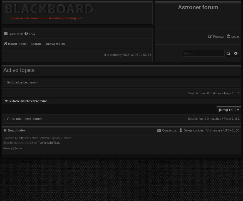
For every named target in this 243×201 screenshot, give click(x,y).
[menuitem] (232, 36)
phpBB (23, 138)
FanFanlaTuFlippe (49, 143)
